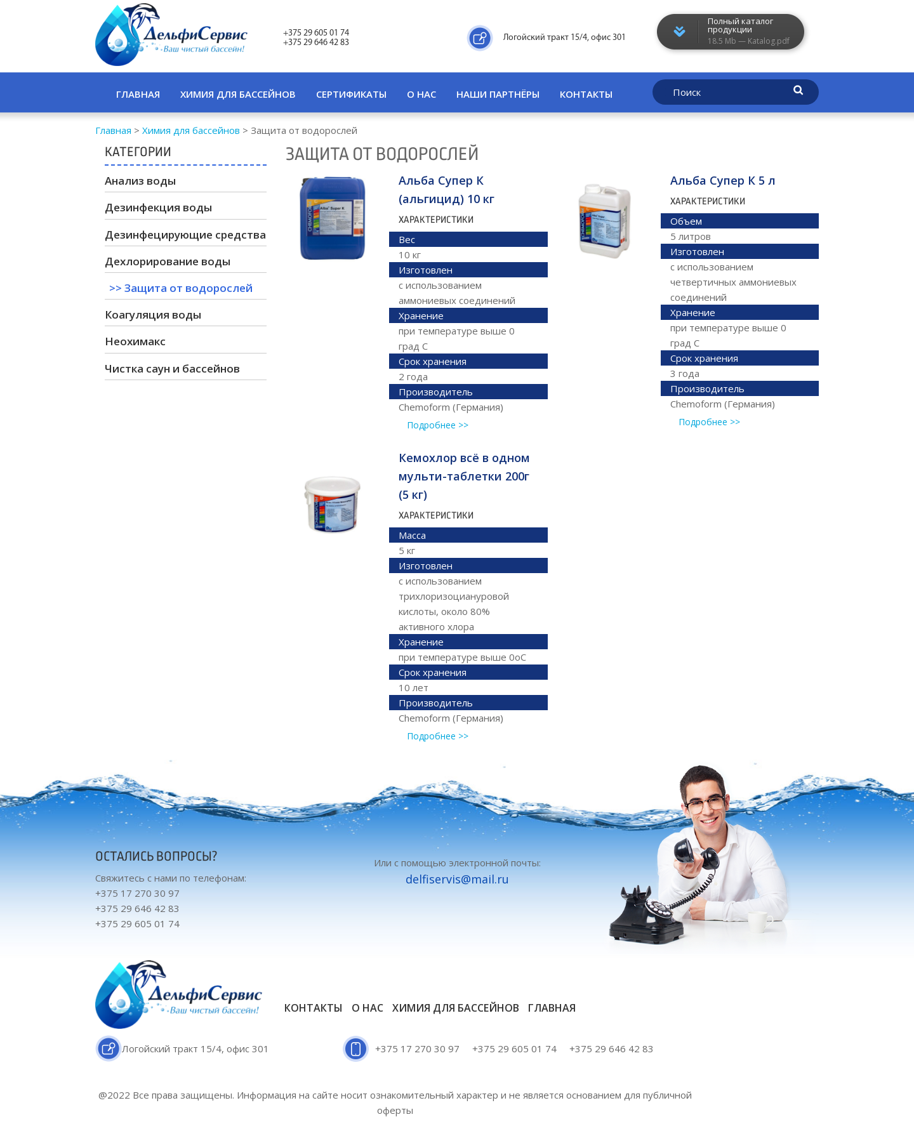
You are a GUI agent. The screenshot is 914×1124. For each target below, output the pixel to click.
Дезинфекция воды (158, 207)
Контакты (586, 94)
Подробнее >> (437, 425)
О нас (421, 94)
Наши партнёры (498, 94)
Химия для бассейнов (238, 94)
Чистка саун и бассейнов (172, 368)
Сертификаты (351, 94)
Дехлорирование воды (167, 261)
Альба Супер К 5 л (723, 180)
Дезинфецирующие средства (185, 234)
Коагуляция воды (153, 314)
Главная (138, 94)
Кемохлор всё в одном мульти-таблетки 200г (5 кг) (464, 476)
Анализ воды (140, 180)
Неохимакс (135, 341)
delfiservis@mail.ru (457, 879)
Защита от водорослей (188, 288)
